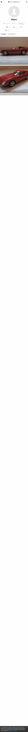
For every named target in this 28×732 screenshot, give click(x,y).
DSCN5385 (3, 492)
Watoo (14, 19)
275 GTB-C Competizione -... (9, 63)
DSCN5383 (3, 435)
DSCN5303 (3, 176)
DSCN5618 (3, 349)
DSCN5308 (3, 234)
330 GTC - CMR (6, 149)
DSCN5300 (3, 119)
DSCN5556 (3, 578)
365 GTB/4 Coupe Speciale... (9, 637)
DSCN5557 (3, 607)
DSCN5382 (3, 406)
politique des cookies (12, 730)
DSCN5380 (3, 377)
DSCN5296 (3, 61)
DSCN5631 (3, 693)
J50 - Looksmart (6, 379)
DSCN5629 (3, 664)
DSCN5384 (3, 463)
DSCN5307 (3, 205)
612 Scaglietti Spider (7, 551)
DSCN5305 (3, 148)
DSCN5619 (3, 320)
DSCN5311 (3, 291)
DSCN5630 (3, 636)
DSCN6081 (3, 549)
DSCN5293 (3, 90)
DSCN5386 (3, 521)
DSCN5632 (3, 722)
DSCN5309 (3, 262)
